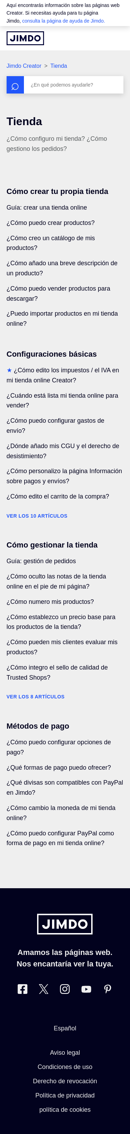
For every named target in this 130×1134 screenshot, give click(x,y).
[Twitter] (44, 990)
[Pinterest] (107, 990)
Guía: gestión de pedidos (41, 561)
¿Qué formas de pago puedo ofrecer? (59, 767)
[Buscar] (65, 85)
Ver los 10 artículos (37, 516)
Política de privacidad (65, 1095)
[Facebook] (22, 990)
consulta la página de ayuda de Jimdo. (63, 21)
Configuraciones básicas (52, 354)
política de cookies (64, 1109)
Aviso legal (65, 1052)
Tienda (58, 66)
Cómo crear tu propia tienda (57, 191)
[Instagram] (65, 990)
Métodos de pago (38, 726)
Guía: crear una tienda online (47, 207)
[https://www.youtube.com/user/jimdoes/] (86, 990)
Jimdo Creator (24, 66)
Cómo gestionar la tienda (52, 545)
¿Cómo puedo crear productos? (51, 222)
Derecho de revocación (65, 1081)
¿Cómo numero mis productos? (50, 601)
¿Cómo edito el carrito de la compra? (58, 496)
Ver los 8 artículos (36, 696)
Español (65, 1028)
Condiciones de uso (64, 1066)
